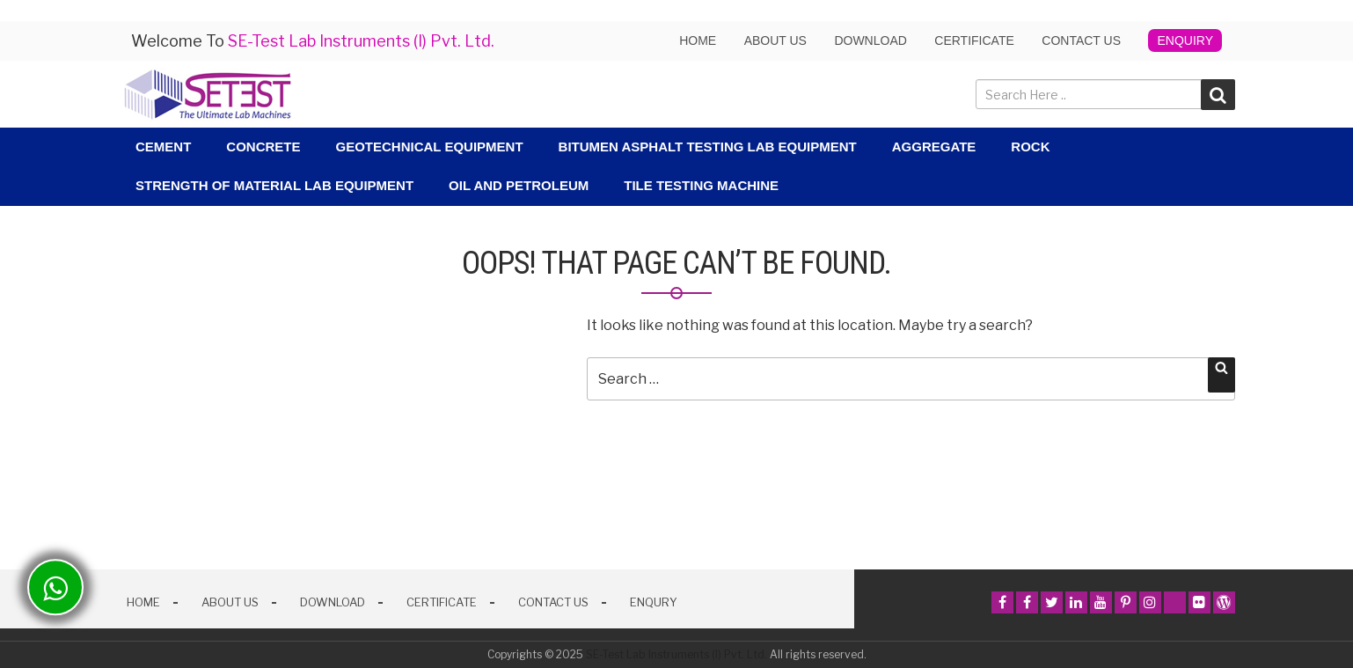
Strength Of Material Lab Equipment (274, 185)
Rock (1030, 146)
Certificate (974, 40)
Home (697, 40)
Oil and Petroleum (519, 185)
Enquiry (1185, 40)
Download (870, 40)
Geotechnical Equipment (429, 146)
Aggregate (934, 146)
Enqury (653, 602)
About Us (230, 602)
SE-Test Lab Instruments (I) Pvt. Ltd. (676, 654)
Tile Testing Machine (701, 185)
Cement (163, 146)
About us (775, 40)
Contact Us (1081, 40)
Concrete (263, 146)
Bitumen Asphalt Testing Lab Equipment (708, 146)
